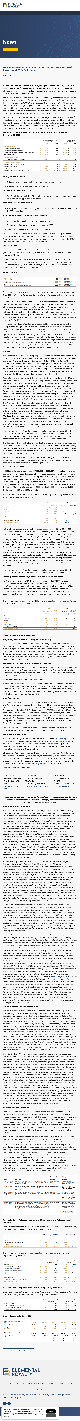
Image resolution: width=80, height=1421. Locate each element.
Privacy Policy (43, 1395)
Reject (51, 1415)
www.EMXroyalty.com (30, 744)
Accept (51, 1411)
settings (7, 1417)
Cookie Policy (56, 1395)
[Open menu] (76, 5)
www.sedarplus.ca (63, 738)
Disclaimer (67, 1395)
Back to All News (19, 1350)
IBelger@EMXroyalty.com (64, 786)
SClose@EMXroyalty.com (36, 786)
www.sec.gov (65, 741)
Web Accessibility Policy (13, 1397)
